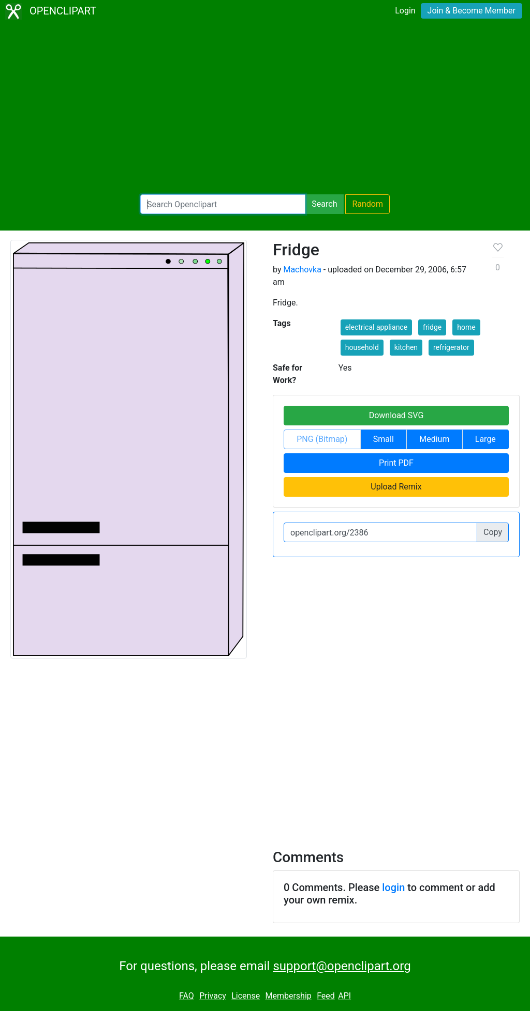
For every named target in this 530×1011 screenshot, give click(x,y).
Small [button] (383, 439)
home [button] (466, 327)
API (344, 996)
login (393, 887)
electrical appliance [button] (376, 327)
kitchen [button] (406, 347)
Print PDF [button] (396, 463)
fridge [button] (432, 327)
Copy (492, 532)
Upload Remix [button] (396, 487)
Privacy (212, 996)
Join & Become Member (472, 11)
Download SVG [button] (396, 415)
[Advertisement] (265, 108)
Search (324, 204)
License (245, 996)
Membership (288, 996)
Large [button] (485, 439)
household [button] (362, 347)
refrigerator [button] (451, 347)
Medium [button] (434, 439)
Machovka (302, 269)
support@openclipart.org (341, 966)
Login (405, 11)
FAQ (186, 996)
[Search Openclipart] (222, 204)
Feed (326, 996)
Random (367, 204)
